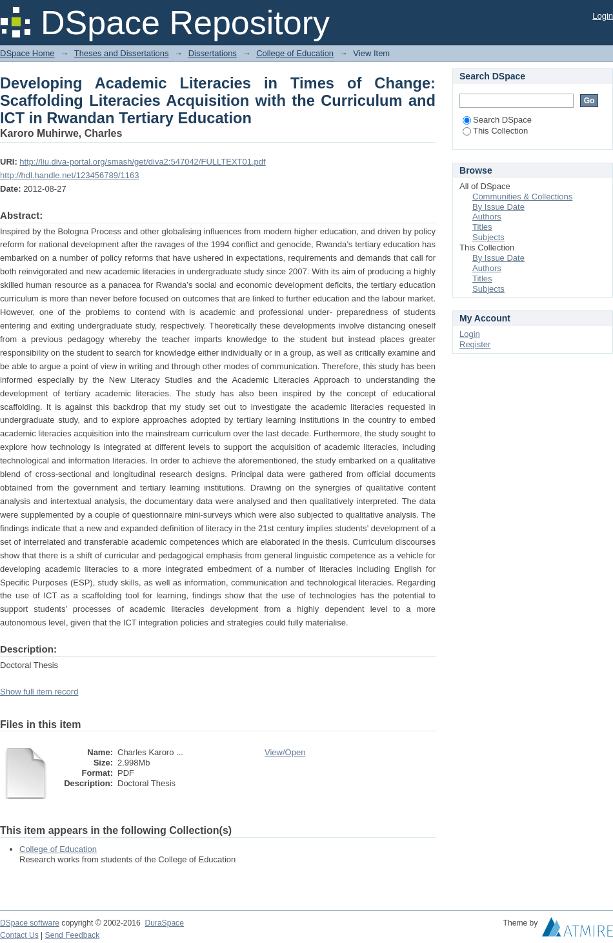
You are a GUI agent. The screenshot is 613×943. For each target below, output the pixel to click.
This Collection (495, 131)
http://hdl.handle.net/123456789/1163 (69, 175)
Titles (482, 227)
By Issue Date (498, 207)
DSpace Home (27, 53)
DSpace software (29, 923)
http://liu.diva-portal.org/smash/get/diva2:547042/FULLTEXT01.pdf (142, 162)
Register (474, 344)
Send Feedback (72, 935)
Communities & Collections (522, 196)
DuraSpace (164, 923)
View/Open (285, 752)
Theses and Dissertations (121, 53)
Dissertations (212, 53)
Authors (486, 216)
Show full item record (39, 691)
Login (602, 16)
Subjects (488, 237)
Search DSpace (497, 120)
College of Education (295, 53)
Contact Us (19, 935)
